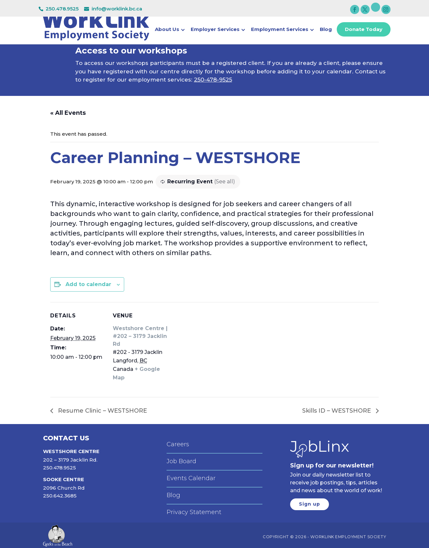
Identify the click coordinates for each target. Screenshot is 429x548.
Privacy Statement (194, 512)
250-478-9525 (213, 79)
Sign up (309, 504)
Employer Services (215, 30)
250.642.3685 (60, 496)
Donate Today (363, 29)
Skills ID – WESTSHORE (337, 410)
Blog (326, 30)
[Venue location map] (209, 347)
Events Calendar (191, 478)
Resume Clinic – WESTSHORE (101, 410)
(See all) (224, 181)
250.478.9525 (62, 9)
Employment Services (279, 30)
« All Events (68, 112)
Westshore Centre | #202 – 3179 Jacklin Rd (140, 336)
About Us (167, 30)
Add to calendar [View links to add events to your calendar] (88, 284)
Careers (178, 444)
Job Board (181, 461)
